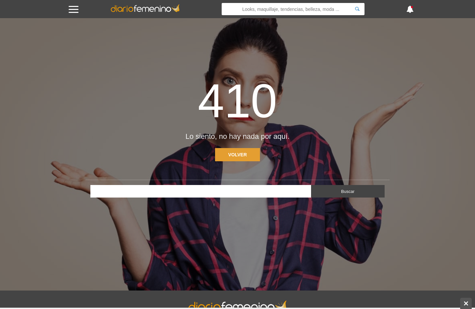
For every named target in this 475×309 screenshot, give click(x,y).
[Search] (357, 9)
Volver (237, 154)
